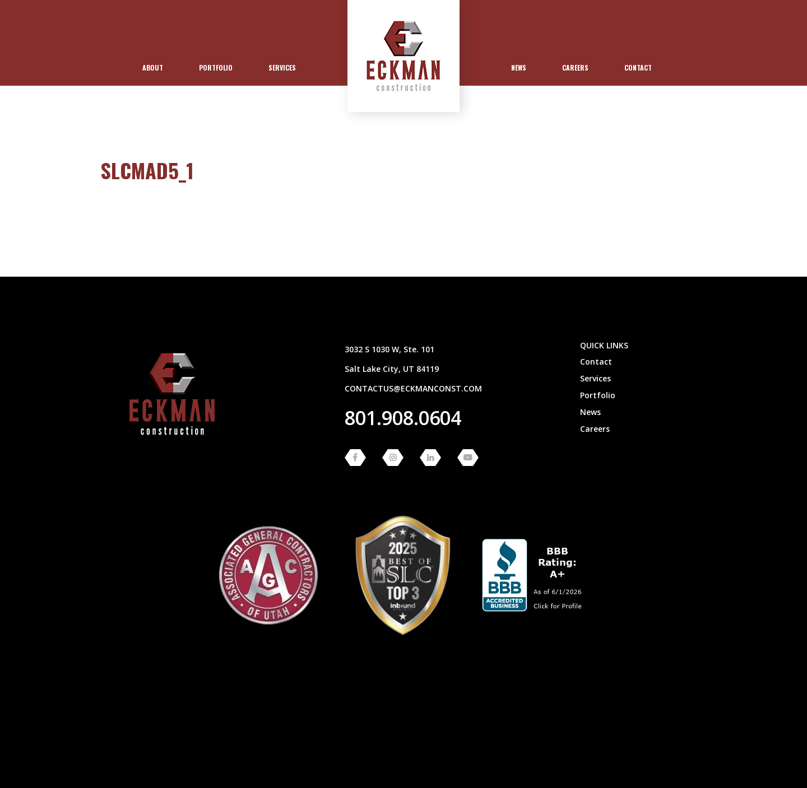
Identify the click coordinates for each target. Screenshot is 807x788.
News (518, 67)
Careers (575, 67)
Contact (638, 67)
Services (282, 67)
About (152, 67)
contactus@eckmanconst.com (413, 388)
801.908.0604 (403, 418)
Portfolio (216, 67)
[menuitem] (153, 68)
